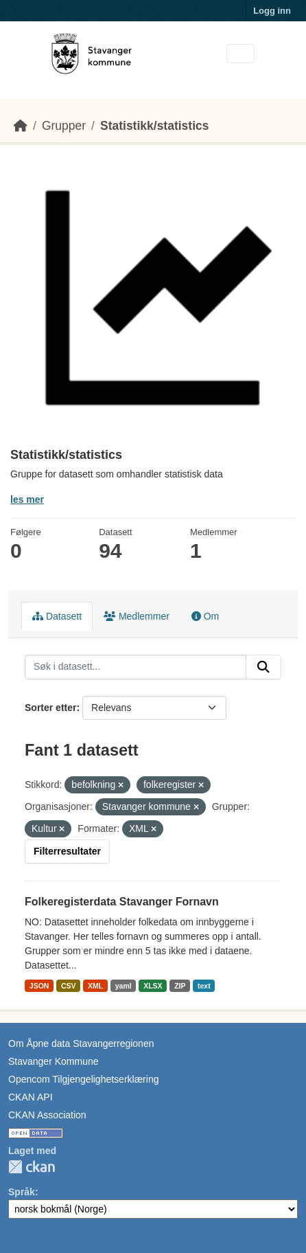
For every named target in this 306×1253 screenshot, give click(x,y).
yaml (123, 986)
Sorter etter (50, 707)
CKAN (31, 1167)
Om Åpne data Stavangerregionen (81, 1043)
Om (205, 616)
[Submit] (263, 667)
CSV (68, 986)
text (204, 986)
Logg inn (272, 10)
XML (95, 986)
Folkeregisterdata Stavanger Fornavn (122, 901)
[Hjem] (20, 126)
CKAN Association (47, 1114)
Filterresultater (67, 851)
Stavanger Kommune (53, 1061)
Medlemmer (136, 616)
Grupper (64, 126)
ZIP (179, 986)
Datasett (57, 616)
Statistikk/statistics (154, 126)
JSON (39, 986)
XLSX (152, 986)
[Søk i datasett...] (135, 667)
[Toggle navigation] (240, 54)
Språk (21, 1191)
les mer (27, 499)
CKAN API (30, 1097)
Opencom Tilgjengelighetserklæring (83, 1079)
